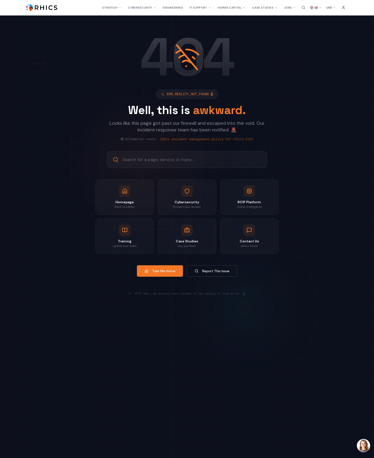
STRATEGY (111, 8)
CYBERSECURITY (142, 8)
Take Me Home (160, 271)
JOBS (290, 8)
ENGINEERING (173, 8)
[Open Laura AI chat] (363, 445)
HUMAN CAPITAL (232, 8)
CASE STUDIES (264, 8)
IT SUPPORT (200, 8)
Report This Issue (212, 271)
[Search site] (303, 7)
